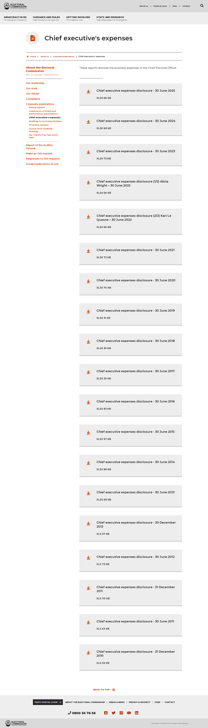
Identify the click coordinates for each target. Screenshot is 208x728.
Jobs (174, 6)
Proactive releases (39, 125)
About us (143, 6)
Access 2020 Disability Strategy (41, 130)
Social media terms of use (42, 164)
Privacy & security (140, 702)
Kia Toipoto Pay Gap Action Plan (43, 136)
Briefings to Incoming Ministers (45, 121)
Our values (32, 93)
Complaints (33, 98)
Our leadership (35, 83)
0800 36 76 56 (82, 713)
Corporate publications (64, 56)
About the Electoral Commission (44, 71)
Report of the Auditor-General (39, 147)
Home (31, 56)
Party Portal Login (47, 702)
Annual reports (37, 107)
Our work (31, 88)
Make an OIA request (39, 153)
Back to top (104, 689)
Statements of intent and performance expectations (43, 112)
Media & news (160, 6)
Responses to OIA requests (43, 158)
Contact (186, 6)
